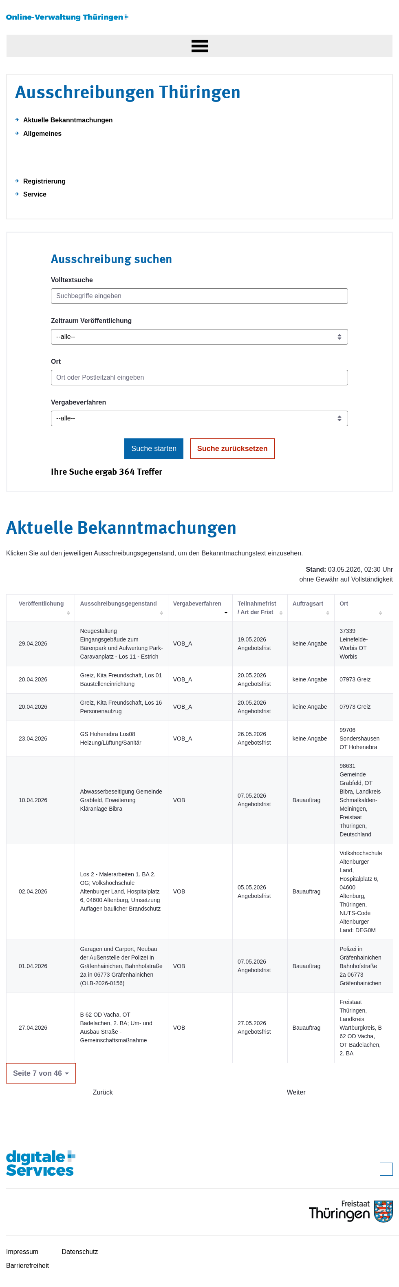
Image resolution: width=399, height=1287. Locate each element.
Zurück (103, 1092)
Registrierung (44, 181)
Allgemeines (42, 133)
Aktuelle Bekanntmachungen (68, 120)
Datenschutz (80, 1251)
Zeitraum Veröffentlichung (91, 320)
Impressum (22, 1251)
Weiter (296, 1092)
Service (34, 194)
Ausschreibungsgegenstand (118, 603)
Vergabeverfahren (78, 402)
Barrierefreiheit (27, 1265)
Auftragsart (308, 603)
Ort (56, 361)
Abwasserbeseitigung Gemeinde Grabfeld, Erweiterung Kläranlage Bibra (121, 800)
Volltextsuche (72, 279)
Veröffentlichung (41, 603)
